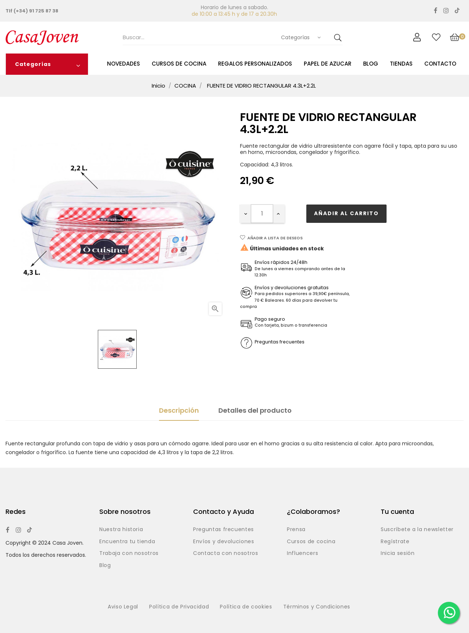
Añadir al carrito (346, 213)
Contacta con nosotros (225, 553)
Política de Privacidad (179, 607)
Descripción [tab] (179, 410)
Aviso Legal (123, 607)
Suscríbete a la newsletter (417, 529)
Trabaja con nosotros (129, 553)
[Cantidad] (262, 214)
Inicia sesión (397, 553)
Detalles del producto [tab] (255, 410)
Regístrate (395, 541)
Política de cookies (246, 607)
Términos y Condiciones (316, 607)
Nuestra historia (121, 529)
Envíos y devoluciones (223, 541)
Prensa (296, 529)
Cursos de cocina (311, 541)
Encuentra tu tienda (127, 541)
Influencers (302, 553)
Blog (105, 565)
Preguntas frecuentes (223, 529)
